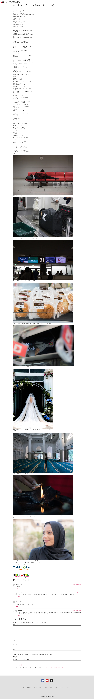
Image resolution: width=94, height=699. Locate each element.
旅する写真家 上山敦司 (13, 2)
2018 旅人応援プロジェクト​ (65, 687)
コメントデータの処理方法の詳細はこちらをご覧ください (54, 667)
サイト (14, 649)
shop (46, 687)
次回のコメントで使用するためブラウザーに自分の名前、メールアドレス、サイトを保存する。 (34, 654)
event (64, 2)
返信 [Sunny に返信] (17, 588)
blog (70, 2)
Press (75, 2)
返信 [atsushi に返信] (19, 596)
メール (15, 644)
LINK (91, 2)
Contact (85, 2)
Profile (80, 2)
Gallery (57, 2)
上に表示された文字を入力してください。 (22, 659)
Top (52, 2)
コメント (15, 624)
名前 (14, 639)
